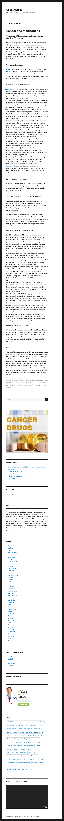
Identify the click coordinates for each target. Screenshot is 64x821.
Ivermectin (11, 577)
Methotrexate (10, 130)
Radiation (11, 613)
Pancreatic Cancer (13, 607)
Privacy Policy (12, 609)
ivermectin (22, 749)
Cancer (8, 69)
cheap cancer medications (36, 735)
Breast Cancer (12, 552)
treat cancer (21, 766)
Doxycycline (10, 89)
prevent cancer (22, 759)
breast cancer (38, 379)
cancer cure (22, 380)
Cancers (10, 555)
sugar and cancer (37, 762)
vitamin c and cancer (13, 769)
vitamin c (30, 766)
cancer (44, 379)
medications (36, 384)
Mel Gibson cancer (13, 756)
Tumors (10, 634)
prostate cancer (23, 385)
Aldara (8, 109)
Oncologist (11, 600)
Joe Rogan (31, 749)
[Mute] (43, 807)
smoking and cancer (23, 762)
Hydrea (8, 148)
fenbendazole (18, 745)
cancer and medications (12, 380)
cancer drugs (38, 728)
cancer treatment (30, 380)
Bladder (10, 548)
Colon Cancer (12, 564)
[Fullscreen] (46, 807)
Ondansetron (15, 385)
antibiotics (10, 725)
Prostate (10, 611)
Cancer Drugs (14, 9)
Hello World (11, 478)
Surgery (10, 627)
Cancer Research (12, 732)
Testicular (11, 629)
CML (15, 382)
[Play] (8, 807)
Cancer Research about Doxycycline (31, 732)
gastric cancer (27, 382)
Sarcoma (10, 616)
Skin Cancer (11, 618)
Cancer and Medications (23, 30)
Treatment (11, 632)
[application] (27, 797)
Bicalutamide (30, 379)
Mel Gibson (31, 752)
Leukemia (11, 580)
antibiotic (24, 379)
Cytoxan (10, 566)
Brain (9, 550)
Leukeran (9, 166)
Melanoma (11, 589)
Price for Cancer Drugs (15, 476)
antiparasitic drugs (21, 725)
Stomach (11, 625)
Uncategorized (12, 494)
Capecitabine (39, 380)
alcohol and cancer (30, 722)
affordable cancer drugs (14, 722)
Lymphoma (11, 586)
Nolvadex (9, 121)
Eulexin (9, 745)
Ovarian (10, 604)
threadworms (11, 766)
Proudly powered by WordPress (31, 816)
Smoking (11, 620)
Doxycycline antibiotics (14, 742)
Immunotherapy (17, 384)
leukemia (24, 384)
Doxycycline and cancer (31, 739)
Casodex (9, 139)
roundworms (11, 762)
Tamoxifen (30, 385)
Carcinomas (11, 557)
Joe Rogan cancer (12, 752)
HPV (33, 382)
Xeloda (8, 157)
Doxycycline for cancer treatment (18, 474)
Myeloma (11, 593)
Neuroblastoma (13, 595)
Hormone (11, 570)
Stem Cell (11, 622)
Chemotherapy (12, 561)
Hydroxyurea (42, 382)
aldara (19, 379)
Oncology (11, 602)
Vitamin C (11, 636)
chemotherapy (10, 382)
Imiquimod (9, 384)
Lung (9, 584)
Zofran (8, 100)
